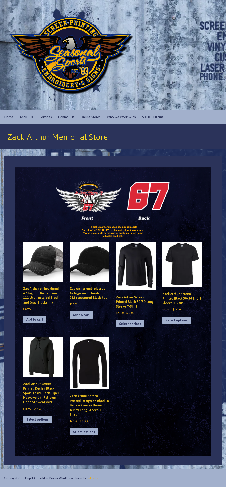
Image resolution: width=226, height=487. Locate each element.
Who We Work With (121, 117)
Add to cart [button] (34, 319)
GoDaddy (93, 478)
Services (46, 117)
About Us (26, 117)
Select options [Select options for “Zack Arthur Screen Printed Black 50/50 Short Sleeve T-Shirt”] (177, 320)
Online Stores (90, 117)
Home (8, 117)
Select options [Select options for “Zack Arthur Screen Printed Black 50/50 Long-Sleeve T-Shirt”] (130, 324)
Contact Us (66, 117)
